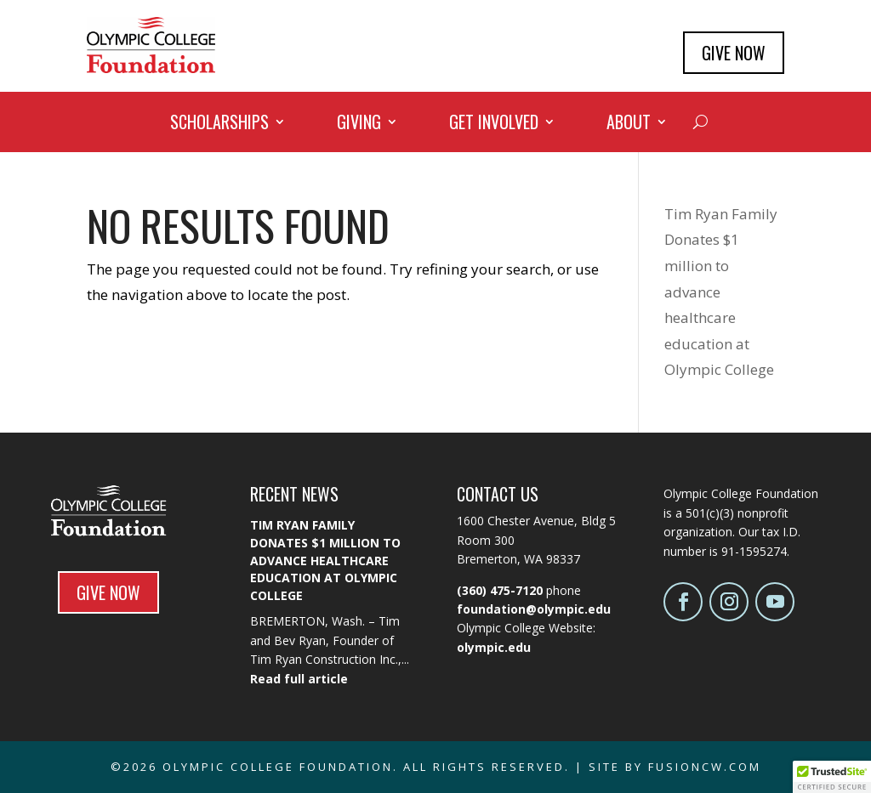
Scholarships (219, 125)
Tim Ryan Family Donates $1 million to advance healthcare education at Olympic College (325, 560)
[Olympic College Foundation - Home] (151, 67)
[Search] (700, 121)
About (628, 125)
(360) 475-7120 (500, 590)
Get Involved (493, 125)
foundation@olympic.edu (534, 609)
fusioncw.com (704, 766)
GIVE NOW (734, 52)
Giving (359, 125)
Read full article (299, 679)
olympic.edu (494, 647)
